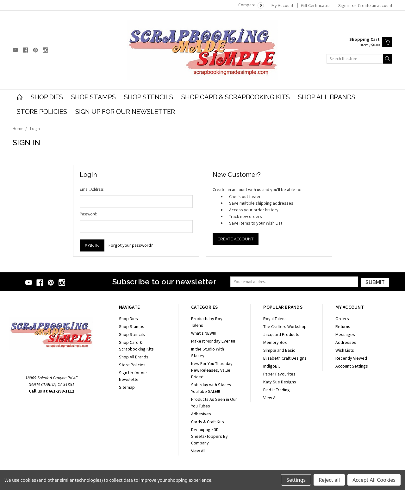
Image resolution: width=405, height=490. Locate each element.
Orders (342, 318)
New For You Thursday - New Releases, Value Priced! (213, 370)
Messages (345, 334)
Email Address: (92, 189)
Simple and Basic (279, 350)
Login (35, 128)
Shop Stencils (148, 97)
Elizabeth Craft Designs (285, 358)
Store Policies (42, 111)
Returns (342, 326)
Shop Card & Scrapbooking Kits (235, 97)
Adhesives (201, 414)
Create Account (235, 239)
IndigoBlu (272, 366)
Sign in (344, 5)
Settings (296, 479)
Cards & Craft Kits (207, 422)
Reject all (329, 479)
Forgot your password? (131, 245)
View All (198, 451)
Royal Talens (275, 318)
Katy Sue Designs (279, 382)
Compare (251, 5)
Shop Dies (47, 97)
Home (18, 128)
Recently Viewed (351, 358)
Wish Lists (344, 350)
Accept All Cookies (374, 479)
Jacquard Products (281, 334)
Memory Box (275, 342)
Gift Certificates (316, 5)
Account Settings (351, 366)
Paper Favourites (279, 374)
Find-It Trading (276, 390)
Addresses (345, 342)
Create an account (375, 5)
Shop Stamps (93, 97)
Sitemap (127, 387)
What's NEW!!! (203, 333)
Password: (88, 214)
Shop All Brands (326, 97)
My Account (282, 5)
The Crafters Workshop (285, 326)
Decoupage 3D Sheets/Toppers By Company (209, 436)
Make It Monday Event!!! (213, 341)
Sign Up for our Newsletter (125, 111)
